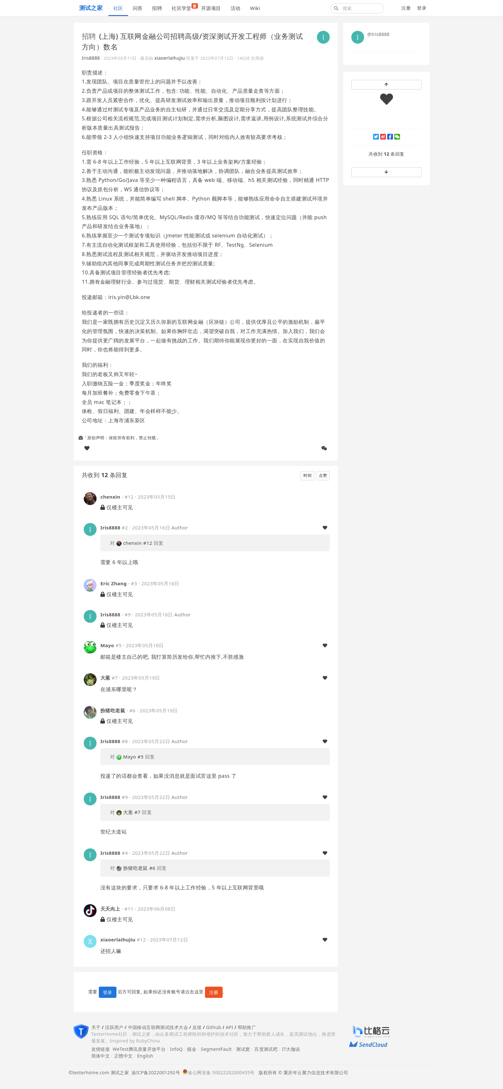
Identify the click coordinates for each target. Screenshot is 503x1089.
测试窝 (243, 1049)
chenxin (110, 496)
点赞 (323, 475)
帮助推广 (247, 1027)
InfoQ (176, 1049)
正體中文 (123, 1056)
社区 (118, 8)
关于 (96, 1027)
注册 (406, 8)
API (229, 1027)
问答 (138, 8)
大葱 (105, 677)
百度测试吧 (265, 1049)
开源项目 (211, 8)
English (145, 1056)
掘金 (191, 1049)
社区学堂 (184, 7)
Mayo (107, 645)
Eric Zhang (113, 583)
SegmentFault (216, 1049)
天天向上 (110, 908)
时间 (307, 475)
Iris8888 (91, 58)
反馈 (197, 1027)
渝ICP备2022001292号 (154, 1072)
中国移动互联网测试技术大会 (158, 1027)
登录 (421, 8)
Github (213, 1027)
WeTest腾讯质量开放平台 (139, 1049)
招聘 (157, 8)
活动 (236, 8)
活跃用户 (114, 1027)
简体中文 (100, 1056)
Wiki (255, 8)
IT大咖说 (291, 1049)
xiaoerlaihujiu (169, 58)
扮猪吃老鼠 (112, 710)
